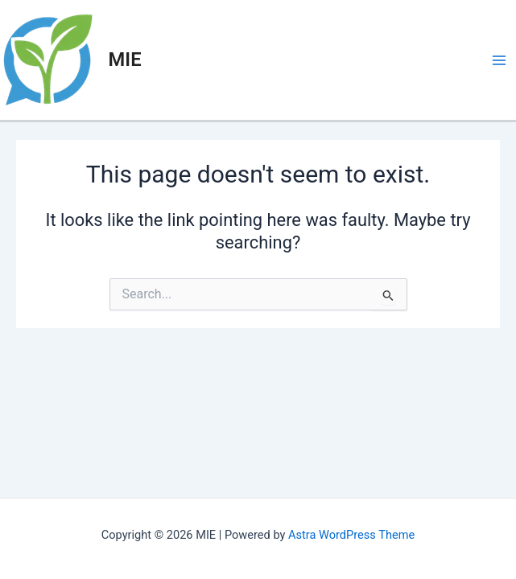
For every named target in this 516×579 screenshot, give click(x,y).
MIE (125, 59)
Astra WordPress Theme (351, 535)
